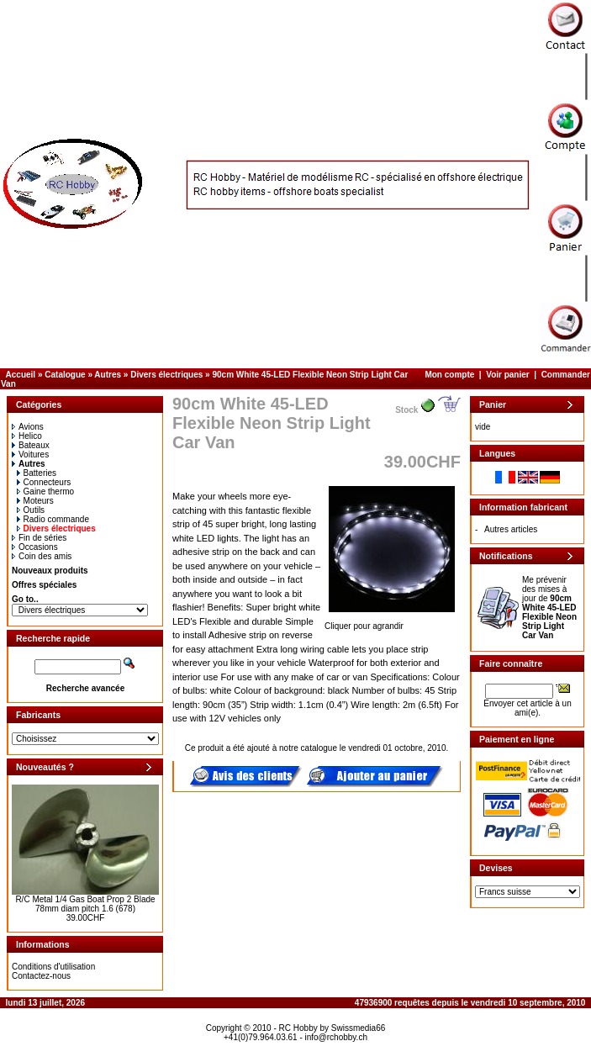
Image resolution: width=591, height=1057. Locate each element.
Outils (31, 510)
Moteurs (35, 500)
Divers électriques (166, 374)
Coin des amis (41, 556)
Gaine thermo (46, 491)
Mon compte (449, 374)
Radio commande (53, 519)
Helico (27, 436)
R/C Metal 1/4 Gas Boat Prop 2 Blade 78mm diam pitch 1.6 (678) (85, 904)
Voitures (30, 454)
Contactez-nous (41, 975)
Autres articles (510, 529)
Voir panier (508, 374)
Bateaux (31, 445)
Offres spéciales (44, 584)
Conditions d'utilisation (53, 966)
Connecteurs (44, 482)
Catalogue (65, 374)
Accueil (21, 374)
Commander (565, 374)
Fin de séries (39, 537)
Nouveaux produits (50, 570)
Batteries (36, 473)
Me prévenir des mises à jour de (549, 607)
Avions (28, 426)
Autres (107, 374)
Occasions (35, 547)
